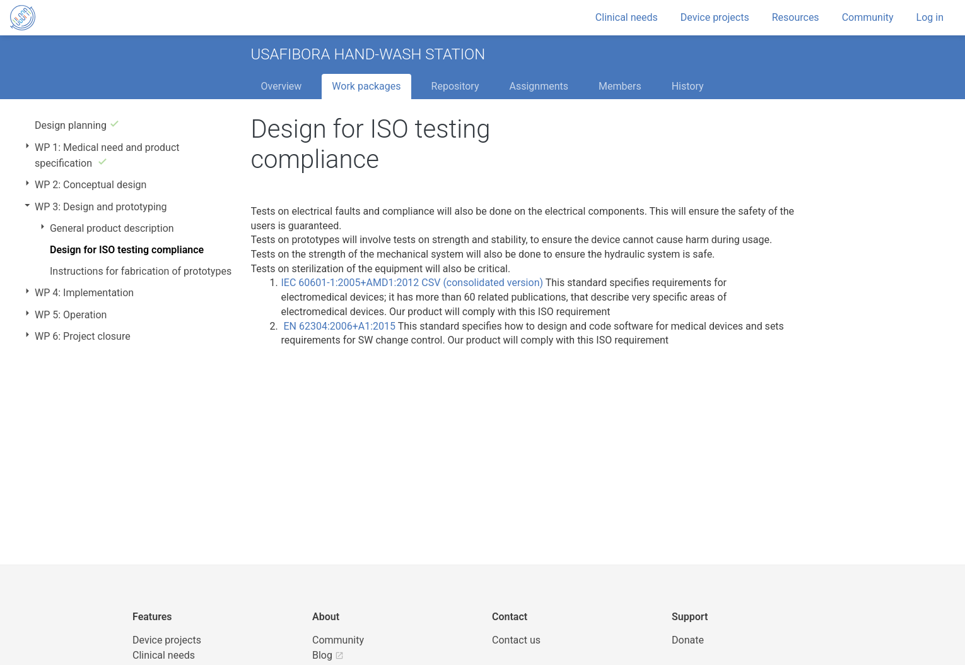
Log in (930, 17)
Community (868, 17)
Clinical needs (626, 17)
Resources (795, 17)
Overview (281, 86)
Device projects (715, 17)
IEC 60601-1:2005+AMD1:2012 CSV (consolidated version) (412, 283)
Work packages (366, 86)
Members (620, 86)
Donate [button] (688, 640)
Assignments (538, 86)
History (688, 86)
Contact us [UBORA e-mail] (516, 640)
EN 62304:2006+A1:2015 (339, 326)
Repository (455, 86)
